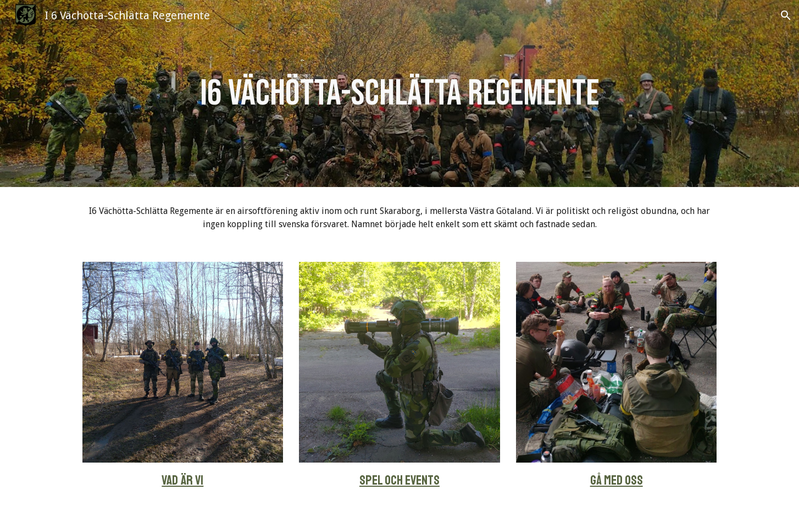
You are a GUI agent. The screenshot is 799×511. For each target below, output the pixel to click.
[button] (786, 15)
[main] (399, 93)
